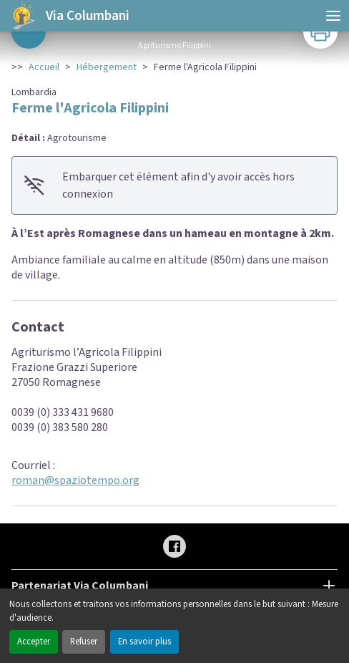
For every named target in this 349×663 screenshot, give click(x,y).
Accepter (33, 641)
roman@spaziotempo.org (75, 480)
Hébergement (107, 67)
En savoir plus (144, 641)
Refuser (83, 641)
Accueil (44, 67)
